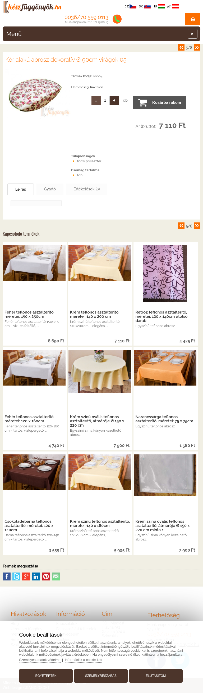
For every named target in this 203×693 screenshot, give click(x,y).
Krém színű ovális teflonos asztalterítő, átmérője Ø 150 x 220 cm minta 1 (162, 526)
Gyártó (56, 189)
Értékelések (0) (96, 189)
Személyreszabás (101, 675)
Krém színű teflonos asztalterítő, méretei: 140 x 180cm (100, 524)
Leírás (22, 189)
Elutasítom (155, 675)
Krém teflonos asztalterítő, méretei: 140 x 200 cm (94, 314)
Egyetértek (46, 675)
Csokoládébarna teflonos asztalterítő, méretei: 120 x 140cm (28, 526)
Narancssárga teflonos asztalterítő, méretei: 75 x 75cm (164, 419)
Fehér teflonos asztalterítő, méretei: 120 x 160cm (29, 419)
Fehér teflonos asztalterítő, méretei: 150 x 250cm (29, 314)
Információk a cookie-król (86, 659)
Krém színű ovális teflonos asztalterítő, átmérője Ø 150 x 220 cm (97, 421)
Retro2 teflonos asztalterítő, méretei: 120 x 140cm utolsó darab (161, 316)
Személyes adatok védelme (41, 659)
